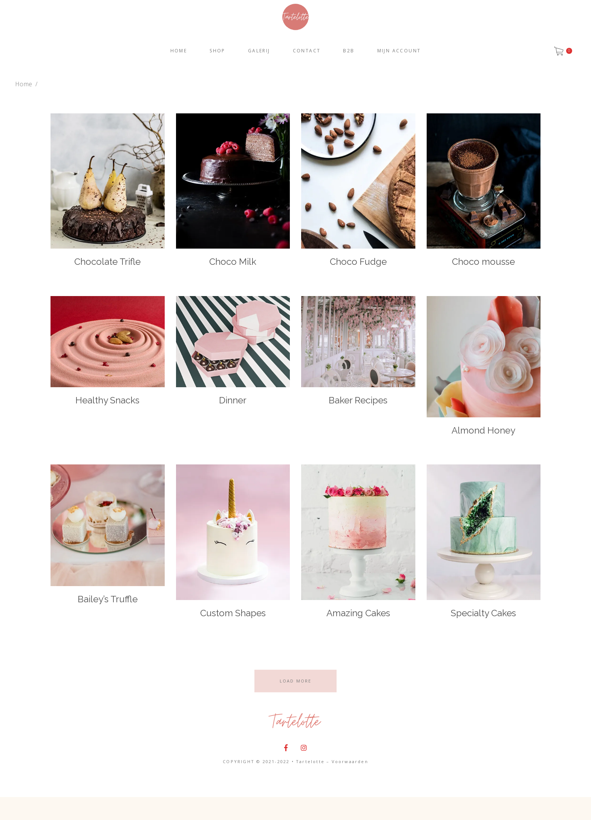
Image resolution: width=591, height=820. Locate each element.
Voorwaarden (350, 761)
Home (23, 84)
